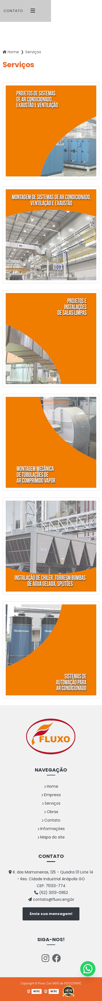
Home (51, 786)
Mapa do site (51, 837)
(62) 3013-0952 (51, 892)
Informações (51, 828)
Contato (13, 10)
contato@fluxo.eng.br (51, 899)
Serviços (51, 803)
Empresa (51, 795)
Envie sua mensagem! (51, 913)
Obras (51, 811)
